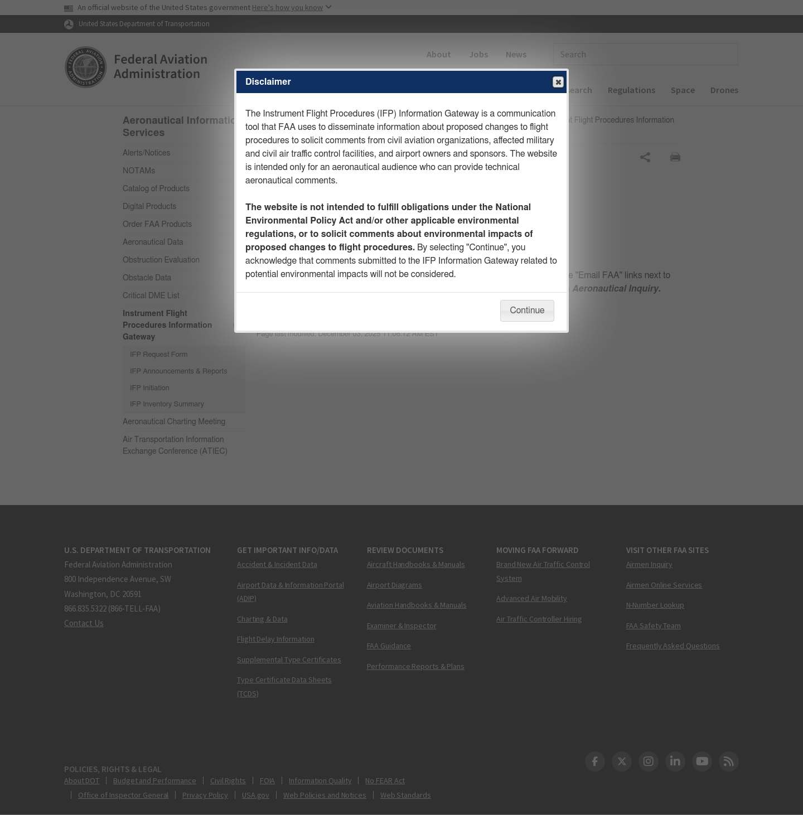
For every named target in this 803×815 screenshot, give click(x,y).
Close (558, 82)
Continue (527, 310)
